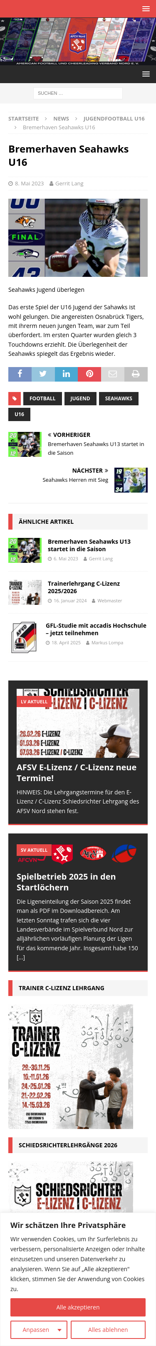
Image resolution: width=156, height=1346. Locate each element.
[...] (21, 957)
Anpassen (35, 1330)
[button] (144, 8)
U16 (19, 414)
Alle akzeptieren (77, 1307)
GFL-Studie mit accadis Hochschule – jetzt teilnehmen (96, 629)
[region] (78, 1279)
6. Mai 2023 (66, 558)
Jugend (80, 398)
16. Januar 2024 (70, 600)
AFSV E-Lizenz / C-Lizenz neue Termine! (76, 773)
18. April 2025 (66, 642)
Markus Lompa (108, 642)
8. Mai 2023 (29, 183)
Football (43, 398)
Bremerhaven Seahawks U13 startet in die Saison (89, 545)
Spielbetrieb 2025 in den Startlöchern (66, 882)
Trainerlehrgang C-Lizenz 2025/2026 (84, 587)
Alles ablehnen (108, 1330)
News (61, 118)
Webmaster (109, 600)
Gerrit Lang (69, 183)
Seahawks (118, 398)
